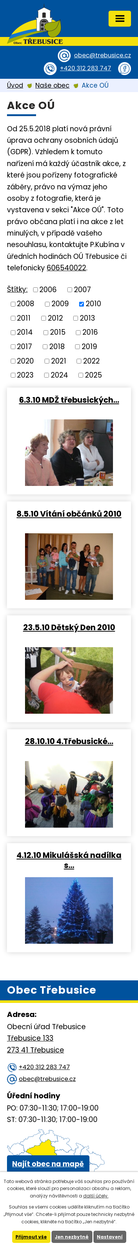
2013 (87, 318)
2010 (93, 304)
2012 (55, 318)
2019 (89, 347)
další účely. (96, 1196)
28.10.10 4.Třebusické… (69, 741)
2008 (25, 304)
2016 (90, 332)
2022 (91, 361)
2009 (60, 304)
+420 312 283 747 (85, 68)
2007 (82, 289)
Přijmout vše (31, 1237)
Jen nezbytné (72, 1237)
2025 (93, 375)
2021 (58, 361)
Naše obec (52, 85)
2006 (48, 289)
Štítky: (17, 289)
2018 (57, 347)
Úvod (15, 85)
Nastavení (110, 1237)
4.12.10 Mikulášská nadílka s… (69, 860)
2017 (24, 347)
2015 (58, 332)
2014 (25, 332)
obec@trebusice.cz (102, 55)
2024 (59, 375)
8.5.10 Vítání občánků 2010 (69, 513)
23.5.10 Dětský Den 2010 (69, 627)
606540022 (66, 268)
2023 (25, 375)
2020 (25, 361)
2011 (24, 318)
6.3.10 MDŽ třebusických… (69, 400)
